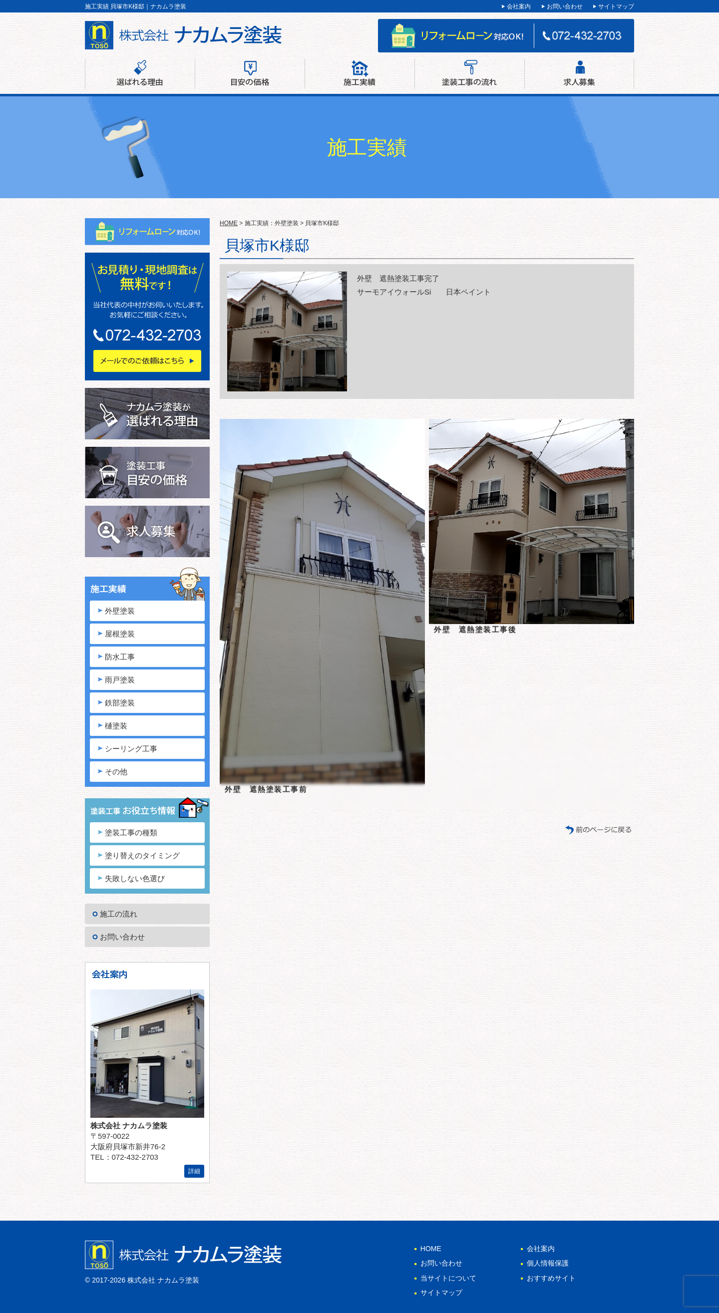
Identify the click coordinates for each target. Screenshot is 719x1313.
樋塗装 (116, 725)
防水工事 (120, 657)
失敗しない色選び (135, 878)
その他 (116, 771)
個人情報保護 (548, 1263)
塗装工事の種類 (131, 832)
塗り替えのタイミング (142, 855)
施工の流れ (118, 914)
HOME (229, 223)
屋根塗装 (120, 634)
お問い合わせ (565, 6)
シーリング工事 (131, 748)
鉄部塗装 (120, 702)
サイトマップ (616, 6)
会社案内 (519, 6)
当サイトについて (448, 1278)
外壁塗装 (120, 611)
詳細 (194, 1171)
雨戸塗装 (120, 679)
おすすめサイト (551, 1278)
